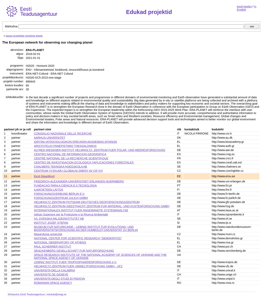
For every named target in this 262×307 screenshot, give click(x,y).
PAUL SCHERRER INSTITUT (52, 246)
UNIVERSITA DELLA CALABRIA (54, 270)
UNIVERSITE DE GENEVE (51, 274)
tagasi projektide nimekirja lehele (24, 35)
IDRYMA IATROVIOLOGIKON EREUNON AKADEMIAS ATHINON (75, 141)
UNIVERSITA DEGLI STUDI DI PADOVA (59, 278)
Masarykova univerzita (48, 234)
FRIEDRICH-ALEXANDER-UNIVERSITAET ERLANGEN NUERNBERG (79, 181)
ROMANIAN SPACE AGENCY (53, 282)
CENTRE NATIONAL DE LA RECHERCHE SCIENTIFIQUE (71, 158)
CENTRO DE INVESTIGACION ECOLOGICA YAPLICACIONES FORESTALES (84, 162)
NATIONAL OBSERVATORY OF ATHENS (60, 242)
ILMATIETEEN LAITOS (48, 189)
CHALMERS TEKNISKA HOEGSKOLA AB (60, 166)
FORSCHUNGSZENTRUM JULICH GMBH (61, 197)
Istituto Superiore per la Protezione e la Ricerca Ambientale (71, 214)
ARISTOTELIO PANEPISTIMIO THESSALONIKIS (65, 145)
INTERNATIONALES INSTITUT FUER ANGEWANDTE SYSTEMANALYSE (81, 210)
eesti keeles (244, 6)
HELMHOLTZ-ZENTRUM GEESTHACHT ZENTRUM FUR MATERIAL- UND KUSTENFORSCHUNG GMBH (101, 206)
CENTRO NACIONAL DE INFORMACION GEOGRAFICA (70, 154)
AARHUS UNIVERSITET (49, 137)
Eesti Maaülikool (44, 176)
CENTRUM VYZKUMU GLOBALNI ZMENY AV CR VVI (68, 170)
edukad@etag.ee (56, 294)
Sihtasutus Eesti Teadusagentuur (26, 294)
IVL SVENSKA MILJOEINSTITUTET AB (59, 218)
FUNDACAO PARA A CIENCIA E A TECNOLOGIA (65, 185)
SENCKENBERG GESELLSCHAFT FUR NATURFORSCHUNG (74, 250)
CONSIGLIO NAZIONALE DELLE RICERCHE (63, 133)
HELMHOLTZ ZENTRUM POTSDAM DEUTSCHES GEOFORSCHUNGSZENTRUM (87, 202)
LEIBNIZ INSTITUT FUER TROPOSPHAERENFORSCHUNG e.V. (75, 262)
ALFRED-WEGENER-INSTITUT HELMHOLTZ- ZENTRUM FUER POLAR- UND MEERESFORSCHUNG (99, 150)
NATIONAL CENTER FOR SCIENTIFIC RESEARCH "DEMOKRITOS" (78, 238)
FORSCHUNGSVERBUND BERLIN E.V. (59, 193)
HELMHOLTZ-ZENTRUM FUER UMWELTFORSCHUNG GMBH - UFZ (78, 266)
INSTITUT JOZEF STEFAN (51, 222)
